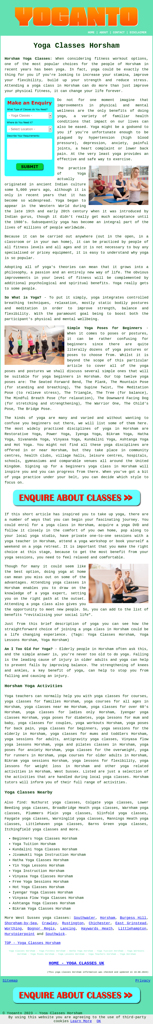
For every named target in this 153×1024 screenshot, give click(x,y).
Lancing (68, 929)
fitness (83, 278)
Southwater (84, 918)
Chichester (99, 923)
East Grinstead (130, 923)
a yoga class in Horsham (103, 629)
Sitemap (10, 981)
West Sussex (66, 772)
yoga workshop (93, 541)
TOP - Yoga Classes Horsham (33, 943)
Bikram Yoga (119, 434)
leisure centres (105, 456)
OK (99, 1021)
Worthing (13, 929)
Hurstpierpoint (20, 934)
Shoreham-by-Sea (21, 923)
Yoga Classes (47, 839)
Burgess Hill (133, 918)
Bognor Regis (41, 929)
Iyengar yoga (134, 712)
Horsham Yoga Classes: (28, 59)
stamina (121, 75)
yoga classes (56, 918)
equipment (62, 253)
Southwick (55, 934)
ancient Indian (52, 184)
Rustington (73, 923)
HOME (91, 32)
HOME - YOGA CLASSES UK (76, 963)
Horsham (107, 918)
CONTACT (119, 32)
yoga (60, 69)
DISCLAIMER (138, 32)
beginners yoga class (88, 466)
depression (94, 143)
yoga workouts (90, 723)
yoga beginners (57, 377)
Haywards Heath (97, 929)
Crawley (49, 923)
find (21, 802)
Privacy (142, 981)
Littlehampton (132, 929)
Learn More (81, 1021)
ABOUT (104, 32)
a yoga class (40, 86)
